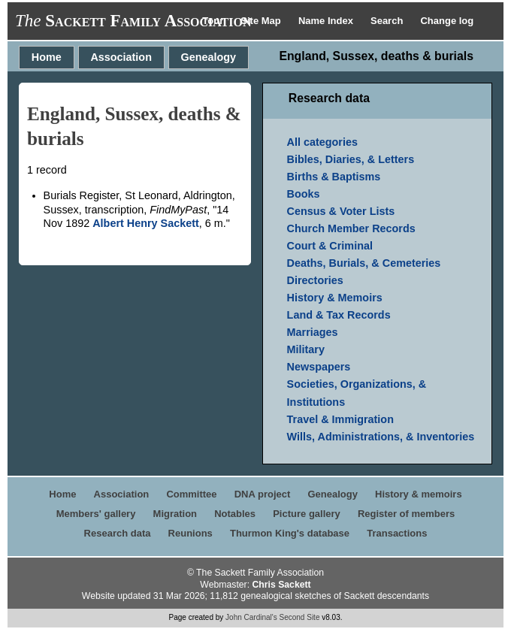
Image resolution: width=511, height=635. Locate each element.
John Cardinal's (251, 617)
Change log (446, 20)
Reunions (190, 533)
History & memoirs (418, 494)
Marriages (312, 332)
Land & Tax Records (339, 315)
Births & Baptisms (334, 177)
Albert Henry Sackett (145, 223)
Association (121, 57)
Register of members (406, 513)
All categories (322, 142)
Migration (175, 513)
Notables (235, 513)
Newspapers (319, 367)
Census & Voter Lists (341, 211)
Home (47, 57)
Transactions (397, 533)
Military (306, 349)
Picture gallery (306, 513)
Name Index (327, 20)
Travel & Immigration (340, 419)
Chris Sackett (281, 584)
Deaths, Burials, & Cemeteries (364, 263)
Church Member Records (351, 228)
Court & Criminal (330, 246)
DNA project (262, 494)
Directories (315, 280)
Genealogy (209, 57)
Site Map (261, 20)
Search (388, 20)
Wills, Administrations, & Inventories (381, 437)
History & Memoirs (334, 298)
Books (303, 194)
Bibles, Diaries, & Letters (351, 159)
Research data (117, 533)
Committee (191, 494)
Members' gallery (96, 513)
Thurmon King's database (289, 533)
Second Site (300, 617)
